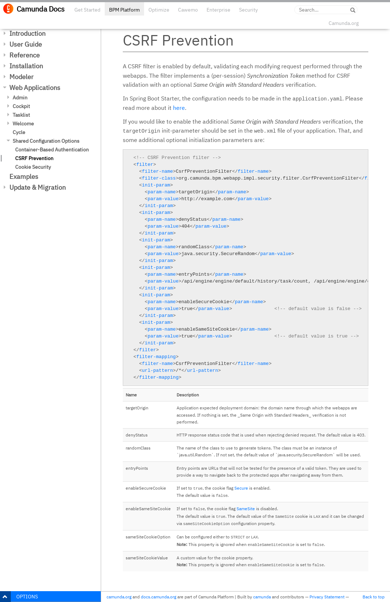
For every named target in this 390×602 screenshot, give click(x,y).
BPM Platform (124, 10)
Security (248, 10)
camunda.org (119, 596)
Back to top (374, 596)
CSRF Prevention (34, 158)
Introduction (27, 33)
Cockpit (21, 106)
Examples (23, 176)
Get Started (87, 10)
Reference (24, 55)
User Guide (25, 44)
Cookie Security (33, 167)
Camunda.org (344, 23)
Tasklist (21, 115)
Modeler (21, 77)
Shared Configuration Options (46, 141)
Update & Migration (37, 187)
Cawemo (188, 10)
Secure (241, 488)
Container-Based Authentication (52, 149)
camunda (262, 596)
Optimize (158, 10)
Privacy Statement (326, 596)
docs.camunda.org (158, 596)
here (179, 107)
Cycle (19, 132)
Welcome (23, 123)
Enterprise (218, 10)
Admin (20, 97)
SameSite (246, 508)
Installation (26, 66)
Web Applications (34, 87)
